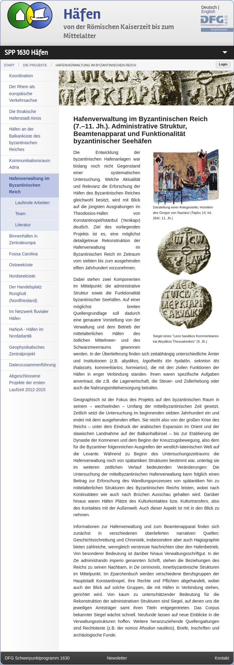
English (208, 11)
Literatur (23, 224)
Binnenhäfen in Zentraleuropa (23, 239)
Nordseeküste (22, 276)
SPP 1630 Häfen (26, 52)
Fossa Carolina (23, 253)
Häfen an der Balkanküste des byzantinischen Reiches (24, 139)
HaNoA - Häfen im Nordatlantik (26, 332)
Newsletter (117, 658)
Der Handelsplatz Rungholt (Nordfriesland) (25, 293)
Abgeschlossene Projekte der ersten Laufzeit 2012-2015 (27, 383)
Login (223, 64)
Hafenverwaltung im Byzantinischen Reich (96, 65)
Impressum (219, 29)
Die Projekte (35, 65)
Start (9, 65)
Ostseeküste (21, 264)
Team (20, 213)
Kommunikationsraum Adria (29, 164)
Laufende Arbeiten (32, 202)
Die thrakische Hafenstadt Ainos (25, 115)
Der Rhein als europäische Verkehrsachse (23, 93)
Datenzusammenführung (32, 364)
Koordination (21, 75)
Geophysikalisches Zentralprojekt (27, 350)
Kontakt (222, 658)
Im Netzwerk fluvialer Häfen (29, 315)
